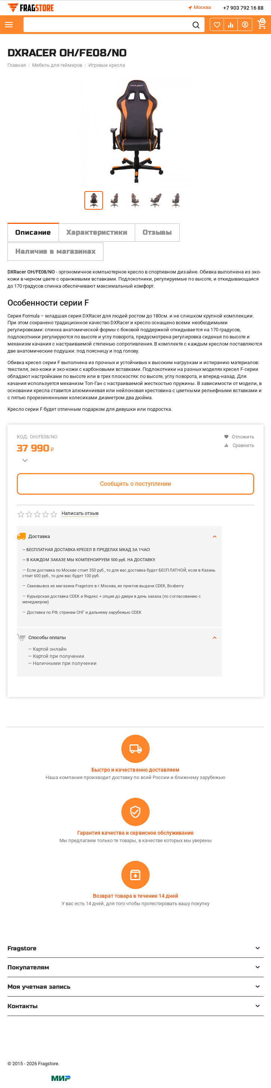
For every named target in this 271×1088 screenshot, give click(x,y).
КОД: (22, 437)
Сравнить (239, 445)
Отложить (239, 437)
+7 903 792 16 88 (243, 8)
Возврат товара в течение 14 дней (135, 896)
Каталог (9, 24)
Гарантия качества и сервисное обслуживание (135, 833)
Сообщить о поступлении (135, 483)
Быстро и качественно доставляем (135, 770)
